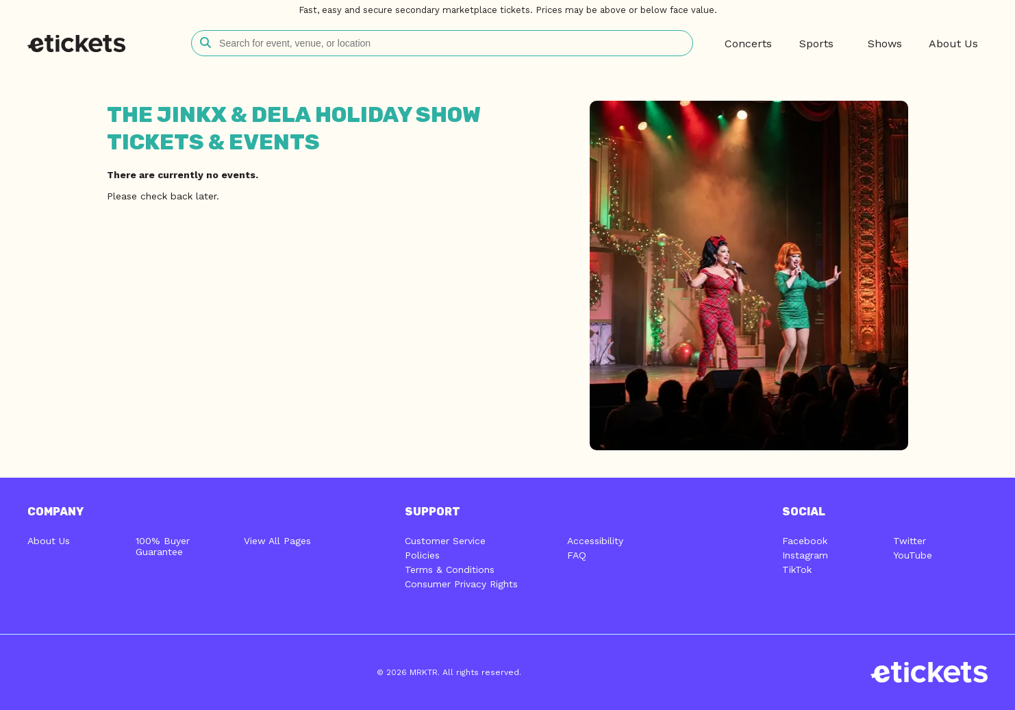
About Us (48, 540)
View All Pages (277, 540)
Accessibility (595, 540)
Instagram (805, 555)
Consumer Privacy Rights (461, 583)
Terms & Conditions (449, 569)
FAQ (576, 555)
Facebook (804, 540)
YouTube (912, 555)
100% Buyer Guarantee (163, 546)
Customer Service (445, 540)
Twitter (909, 540)
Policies (422, 555)
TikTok (797, 569)
